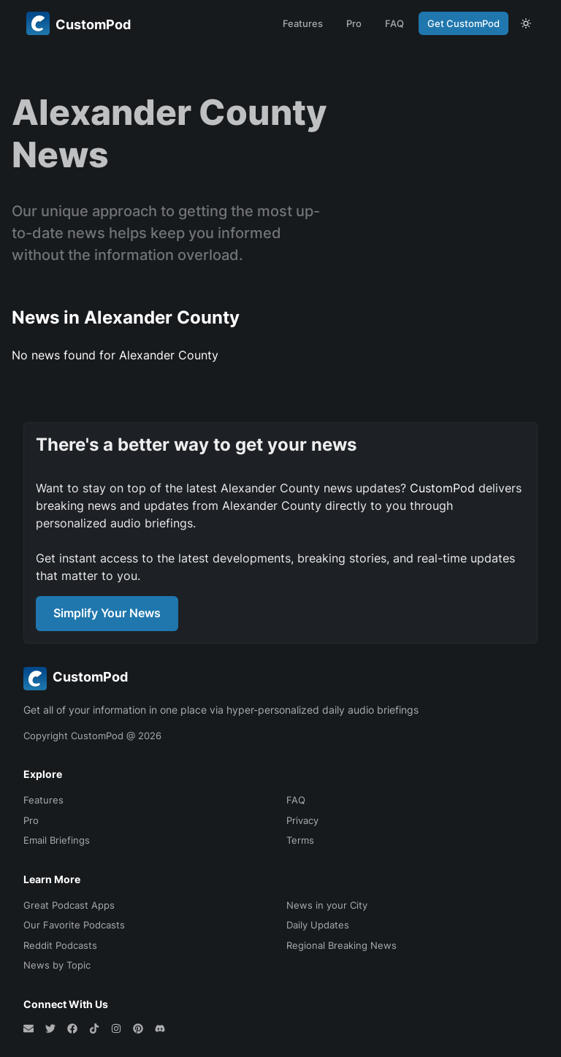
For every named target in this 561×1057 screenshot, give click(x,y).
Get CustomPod (463, 23)
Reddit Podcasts (60, 945)
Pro (354, 23)
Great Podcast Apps (69, 905)
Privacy (302, 820)
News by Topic (57, 965)
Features (303, 23)
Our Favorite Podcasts (74, 925)
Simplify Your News (107, 613)
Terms (300, 840)
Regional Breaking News (341, 945)
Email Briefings (56, 840)
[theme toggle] (526, 23)
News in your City (326, 905)
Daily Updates (317, 925)
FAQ (394, 23)
